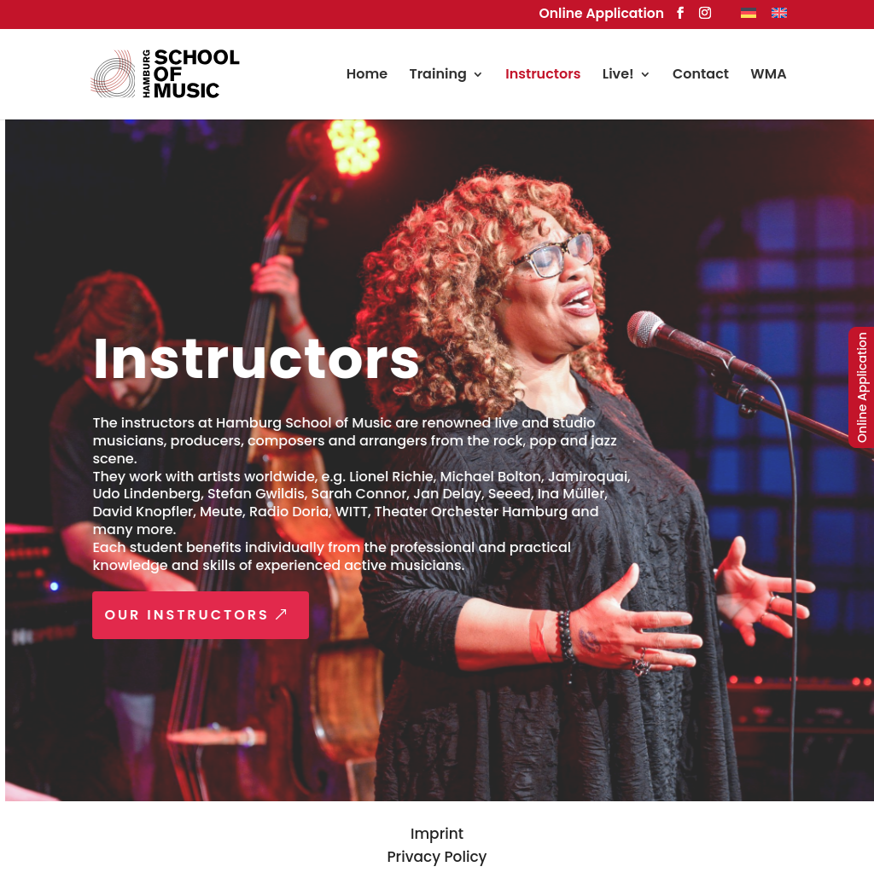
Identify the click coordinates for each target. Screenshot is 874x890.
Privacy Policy (437, 856)
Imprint (437, 833)
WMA (768, 76)
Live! (618, 76)
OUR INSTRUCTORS (192, 615)
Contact (701, 76)
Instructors (542, 76)
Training (437, 76)
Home (367, 76)
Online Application (601, 13)
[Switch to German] (748, 17)
